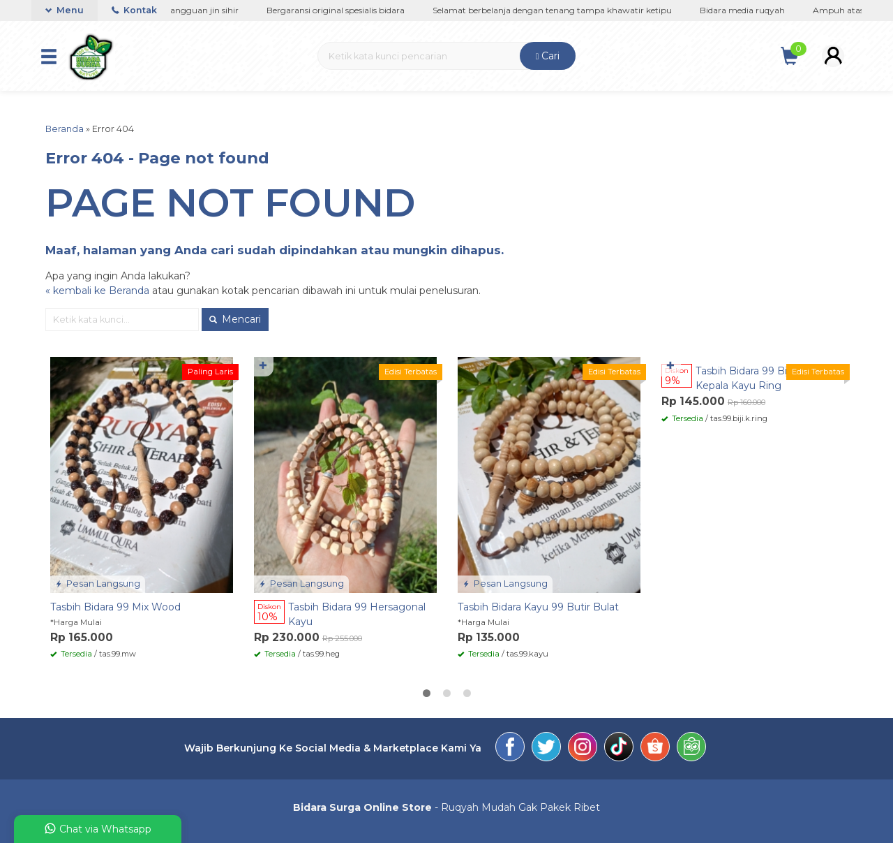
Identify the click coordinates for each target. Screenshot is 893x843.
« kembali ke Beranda (97, 290)
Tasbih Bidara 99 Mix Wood (115, 607)
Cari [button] (548, 56)
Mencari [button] (235, 319)
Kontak (134, 10)
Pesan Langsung (97, 583)
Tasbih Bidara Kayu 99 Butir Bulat (538, 607)
